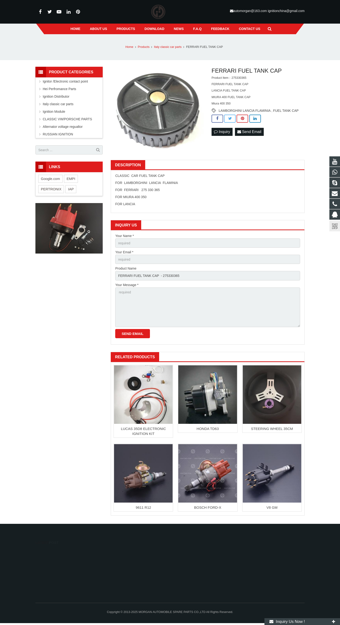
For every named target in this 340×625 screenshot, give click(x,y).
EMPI (71, 179)
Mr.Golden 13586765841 (193, 566)
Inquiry (222, 132)
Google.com (50, 179)
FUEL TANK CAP (286, 110)
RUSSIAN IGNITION (58, 134)
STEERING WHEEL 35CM (272, 429)
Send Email (249, 132)
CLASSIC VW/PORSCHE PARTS (67, 119)
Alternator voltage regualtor (63, 127)
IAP (71, 189)
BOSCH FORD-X (207, 507)
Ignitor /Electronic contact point (65, 81)
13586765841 (187, 559)
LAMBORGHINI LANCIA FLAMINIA (245, 110)
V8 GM (271, 507)
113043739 (185, 552)
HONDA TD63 (208, 429)
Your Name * (124, 236)
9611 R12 (143, 507)
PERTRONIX (51, 189)
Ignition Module (54, 111)
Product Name (125, 268)
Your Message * (126, 285)
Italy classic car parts (58, 104)
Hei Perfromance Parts (59, 89)
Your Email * (124, 252)
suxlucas (183, 584)
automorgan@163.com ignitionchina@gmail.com (269, 11)
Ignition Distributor (56, 96)
